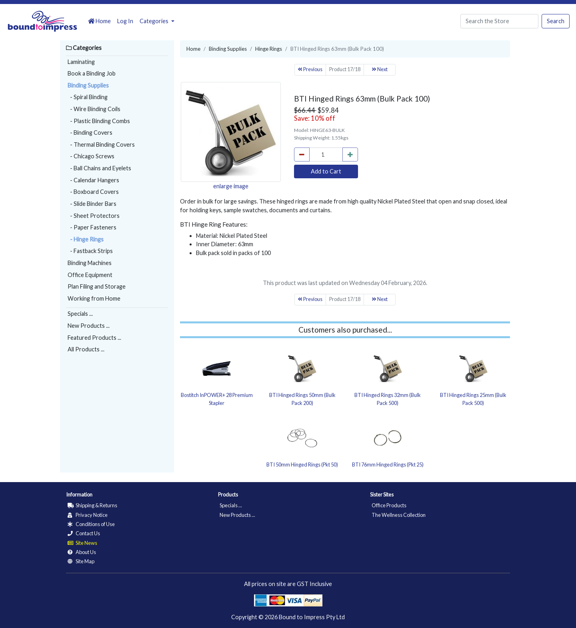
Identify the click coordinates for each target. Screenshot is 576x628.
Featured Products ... (94, 337)
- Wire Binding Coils (94, 109)
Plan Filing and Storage (97, 286)
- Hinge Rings (86, 239)
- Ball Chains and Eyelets (99, 168)
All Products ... (86, 349)
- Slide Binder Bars (92, 203)
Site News (82, 543)
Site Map (81, 561)
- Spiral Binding (88, 97)
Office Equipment (90, 274)
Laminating (81, 61)
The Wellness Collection (399, 515)
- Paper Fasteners (92, 227)
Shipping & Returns (92, 505)
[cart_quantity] (326, 155)
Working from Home (94, 298)
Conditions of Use (91, 524)
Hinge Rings (268, 49)
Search (555, 21)
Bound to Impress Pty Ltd (312, 617)
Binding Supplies (88, 85)
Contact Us (84, 533)
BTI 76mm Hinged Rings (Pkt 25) (388, 464)
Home (99, 21)
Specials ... (80, 313)
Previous (310, 69)
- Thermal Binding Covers (101, 144)
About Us (82, 552)
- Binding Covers (90, 132)
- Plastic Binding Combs (99, 121)
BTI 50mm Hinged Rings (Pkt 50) (302, 464)
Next (380, 69)
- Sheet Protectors (94, 215)
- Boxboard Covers (93, 191)
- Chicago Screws (91, 156)
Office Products (389, 505)
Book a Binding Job (92, 73)
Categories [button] (155, 21)
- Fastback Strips (90, 250)
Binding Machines (90, 262)
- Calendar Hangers (93, 180)
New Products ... (89, 325)
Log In (125, 21)
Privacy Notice (88, 515)
